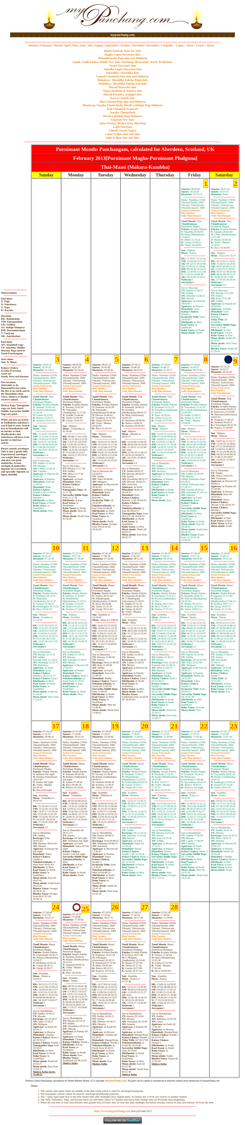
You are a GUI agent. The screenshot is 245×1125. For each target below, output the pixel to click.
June (83, 45)
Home (210, 45)
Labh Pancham (122, 127)
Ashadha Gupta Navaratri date (122, 69)
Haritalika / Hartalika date (122, 73)
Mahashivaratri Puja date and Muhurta (122, 58)
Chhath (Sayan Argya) (122, 130)
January (33, 45)
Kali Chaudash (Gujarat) (122, 109)
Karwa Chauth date (122, 98)
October (125, 45)
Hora (190, 45)
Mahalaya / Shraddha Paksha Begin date (122, 80)
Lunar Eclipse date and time (122, 134)
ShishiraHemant (191, 214)
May (75, 45)
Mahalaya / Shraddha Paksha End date (122, 83)
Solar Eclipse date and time (122, 137)
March (58, 45)
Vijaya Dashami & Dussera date (122, 91)
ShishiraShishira (43, 578)
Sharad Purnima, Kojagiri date (122, 94)
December (153, 45)
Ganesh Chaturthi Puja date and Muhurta (122, 76)
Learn (200, 45)
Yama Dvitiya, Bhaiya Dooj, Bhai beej (122, 123)
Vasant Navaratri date (122, 65)
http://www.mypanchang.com (112, 1111)
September (111, 45)
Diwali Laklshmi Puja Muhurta (122, 116)
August (98, 45)
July (90, 45)
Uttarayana (190, 210)
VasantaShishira (73, 756)
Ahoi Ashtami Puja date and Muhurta (122, 101)
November (138, 45)
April (67, 45)
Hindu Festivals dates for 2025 (122, 51)
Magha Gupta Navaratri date (122, 54)
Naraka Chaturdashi (122, 112)
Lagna (180, 45)
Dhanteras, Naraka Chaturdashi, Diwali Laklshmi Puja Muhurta (122, 105)
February (46, 45)
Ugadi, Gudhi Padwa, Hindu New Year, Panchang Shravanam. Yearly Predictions (123, 62)
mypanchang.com (122, 35)
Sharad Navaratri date (123, 87)
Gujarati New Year (122, 119)
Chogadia (167, 45)
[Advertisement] (26, 16)
